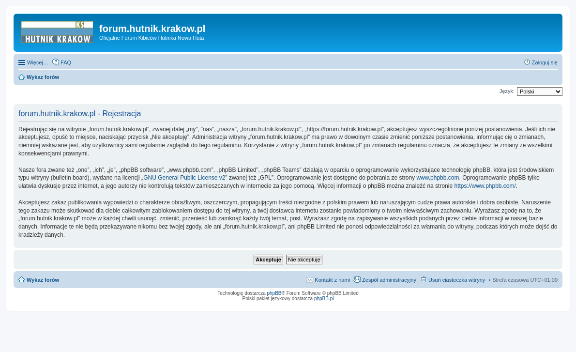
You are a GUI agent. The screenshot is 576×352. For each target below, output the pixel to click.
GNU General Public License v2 (184, 177)
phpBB (274, 293)
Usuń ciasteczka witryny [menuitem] (456, 280)
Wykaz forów (43, 280)
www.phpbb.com (437, 177)
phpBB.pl (324, 298)
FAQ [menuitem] (66, 62)
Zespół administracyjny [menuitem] (389, 280)
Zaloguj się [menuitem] (545, 62)
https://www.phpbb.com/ (484, 186)
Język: (507, 91)
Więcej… (37, 62)
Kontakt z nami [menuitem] (332, 280)
